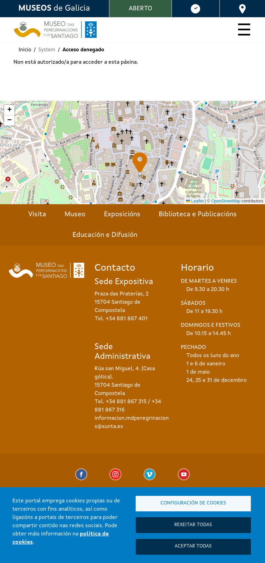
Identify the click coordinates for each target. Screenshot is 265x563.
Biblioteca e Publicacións (198, 214)
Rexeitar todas (193, 523)
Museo (75, 214)
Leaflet (195, 201)
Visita (37, 214)
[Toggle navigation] (244, 31)
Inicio (25, 50)
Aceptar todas (193, 546)
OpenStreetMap (226, 201)
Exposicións (122, 214)
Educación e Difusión (104, 235)
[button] (139, 162)
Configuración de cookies (193, 501)
